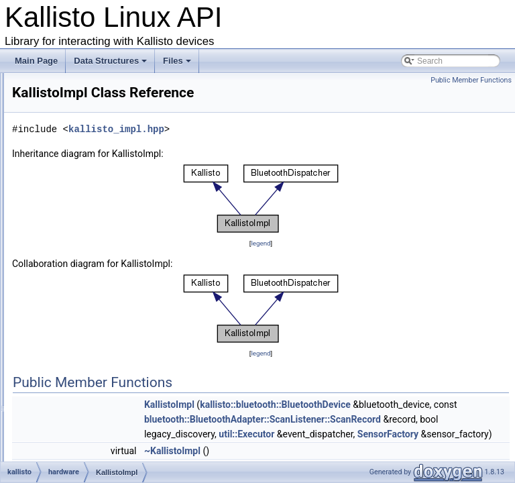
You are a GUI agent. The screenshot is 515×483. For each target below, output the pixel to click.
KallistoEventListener (103, 230)
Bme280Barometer (99, 97)
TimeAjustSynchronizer (107, 422)
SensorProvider (93, 407)
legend (344, 262)
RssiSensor (86, 318)
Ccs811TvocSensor (101, 200)
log (60, 451)
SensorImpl (86, 392)
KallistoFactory (92, 245)
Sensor (78, 333)
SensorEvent (89, 348)
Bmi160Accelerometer (105, 141)
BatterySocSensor (98, 82)
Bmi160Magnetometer (105, 171)
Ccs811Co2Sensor (99, 186)
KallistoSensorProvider (106, 304)
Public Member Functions (471, 80)
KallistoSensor (91, 289)
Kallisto (79, 215)
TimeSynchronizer (98, 436)
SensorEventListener (103, 363)
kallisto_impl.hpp (284, 148)
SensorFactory (92, 377)
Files (178, 64)
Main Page (36, 61)
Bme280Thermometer (105, 126)
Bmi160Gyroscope (99, 156)
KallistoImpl (86, 274)
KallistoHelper (90, 259)
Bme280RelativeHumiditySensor (124, 112)
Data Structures (111, 64)
